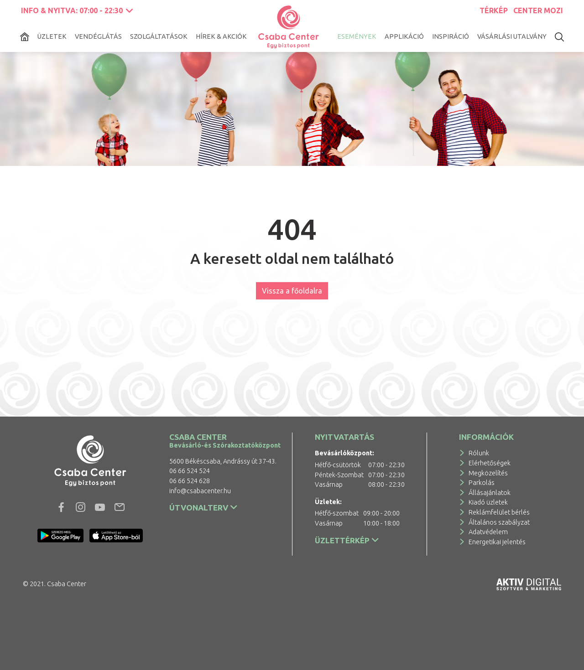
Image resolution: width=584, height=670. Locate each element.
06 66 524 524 (189, 470)
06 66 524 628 (189, 480)
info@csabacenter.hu (200, 491)
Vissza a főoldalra (292, 291)
